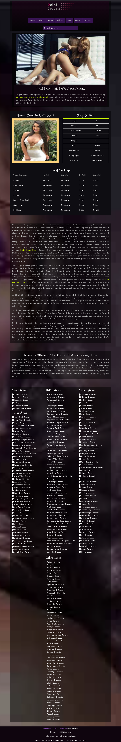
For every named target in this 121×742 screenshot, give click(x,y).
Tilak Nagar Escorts (56, 437)
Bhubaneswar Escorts (89, 431)
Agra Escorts (86, 530)
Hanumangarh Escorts (90, 448)
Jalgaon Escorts (87, 473)
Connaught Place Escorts (24, 448)
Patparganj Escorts (55, 400)
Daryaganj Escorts (21, 468)
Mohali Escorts (53, 607)
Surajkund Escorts (55, 501)
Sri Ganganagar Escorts (91, 445)
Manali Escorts (87, 524)
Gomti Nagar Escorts (89, 513)
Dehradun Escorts (88, 546)
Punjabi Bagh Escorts (23, 544)
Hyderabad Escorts (55, 585)
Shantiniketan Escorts (56, 510)
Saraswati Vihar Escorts (57, 485)
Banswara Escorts (88, 496)
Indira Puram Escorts (22, 457)
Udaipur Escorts (87, 397)
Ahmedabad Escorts (56, 593)
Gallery (60, 21)
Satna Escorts (86, 409)
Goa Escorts (85, 527)
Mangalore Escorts (55, 663)
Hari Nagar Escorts (55, 454)
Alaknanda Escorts (55, 395)
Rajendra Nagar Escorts (58, 420)
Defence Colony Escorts (57, 456)
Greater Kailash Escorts (24, 426)
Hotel (77, 21)
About (41, 21)
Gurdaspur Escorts (55, 647)
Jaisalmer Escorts (88, 395)
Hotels (74, 741)
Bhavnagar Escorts (88, 507)
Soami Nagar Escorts (56, 518)
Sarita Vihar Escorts (22, 476)
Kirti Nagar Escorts (55, 482)
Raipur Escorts (53, 562)
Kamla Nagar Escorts (56, 417)
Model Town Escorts (22, 552)
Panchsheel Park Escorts (58, 524)
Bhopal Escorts (53, 565)
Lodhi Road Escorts (29, 250)
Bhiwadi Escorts (87, 403)
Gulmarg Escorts (54, 692)
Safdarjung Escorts (22, 496)
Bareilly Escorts (87, 493)
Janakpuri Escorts (21, 434)
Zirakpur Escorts (87, 479)
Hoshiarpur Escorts (55, 618)
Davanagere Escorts (56, 666)
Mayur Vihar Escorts (22, 465)
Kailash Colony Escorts (57, 532)
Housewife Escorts (21, 400)
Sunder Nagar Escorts (57, 549)
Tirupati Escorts (54, 632)
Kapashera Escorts (21, 485)
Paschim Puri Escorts (56, 465)
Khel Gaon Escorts (55, 507)
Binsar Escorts (86, 459)
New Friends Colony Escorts (59, 476)
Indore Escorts (86, 549)
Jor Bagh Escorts (54, 425)
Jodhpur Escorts (54, 677)
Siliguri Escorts (53, 711)
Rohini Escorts (19, 459)
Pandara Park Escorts (56, 428)
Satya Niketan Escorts (23, 505)
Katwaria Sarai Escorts (23, 519)
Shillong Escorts (87, 451)
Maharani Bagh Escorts (57, 434)
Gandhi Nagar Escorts (90, 510)
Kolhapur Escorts (88, 476)
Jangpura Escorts (54, 468)
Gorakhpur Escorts (55, 672)
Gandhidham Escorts (56, 658)
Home (37, 741)
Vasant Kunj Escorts (22, 510)
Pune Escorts (86, 535)
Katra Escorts (53, 708)
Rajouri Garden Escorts (57, 440)
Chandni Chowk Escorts (24, 471)
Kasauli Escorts (54, 714)
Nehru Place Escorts (22, 451)
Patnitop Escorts (54, 579)
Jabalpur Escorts (54, 649)
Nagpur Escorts (87, 425)
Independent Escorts (22, 409)
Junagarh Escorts (54, 655)
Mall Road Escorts (55, 490)
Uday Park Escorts (55, 552)
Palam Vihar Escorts (56, 445)
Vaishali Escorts (54, 403)
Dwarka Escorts (20, 431)
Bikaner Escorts (54, 680)
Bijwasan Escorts (54, 535)
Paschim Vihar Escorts (57, 448)
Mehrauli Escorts (20, 527)
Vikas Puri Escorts (55, 473)
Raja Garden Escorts (56, 538)
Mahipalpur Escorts (22, 429)
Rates (50, 21)
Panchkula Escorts (88, 518)
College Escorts (20, 403)
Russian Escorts (20, 395)
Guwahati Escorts (88, 428)
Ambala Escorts (54, 675)
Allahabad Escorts (55, 610)
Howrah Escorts (54, 689)
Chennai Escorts (54, 576)
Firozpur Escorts (54, 627)
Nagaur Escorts (87, 470)
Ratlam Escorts (87, 411)
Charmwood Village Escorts (59, 504)
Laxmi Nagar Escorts (22, 437)
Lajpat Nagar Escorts (23, 423)
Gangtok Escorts (87, 454)
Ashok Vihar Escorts (56, 411)
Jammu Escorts (87, 487)
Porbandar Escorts (55, 661)
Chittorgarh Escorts (55, 638)
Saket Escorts (19, 524)
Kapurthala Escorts (55, 624)
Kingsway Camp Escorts (57, 487)
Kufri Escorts (52, 582)
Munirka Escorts (20, 516)
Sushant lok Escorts (22, 488)
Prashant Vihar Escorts (23, 547)
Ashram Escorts (54, 546)
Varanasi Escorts (54, 613)
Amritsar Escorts (54, 599)
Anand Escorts (53, 720)
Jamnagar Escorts (88, 440)
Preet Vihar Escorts (22, 445)
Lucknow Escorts (87, 423)
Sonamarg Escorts (55, 700)
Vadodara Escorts (55, 641)
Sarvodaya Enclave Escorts (59, 521)
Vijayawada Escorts (55, 630)
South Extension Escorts (57, 451)
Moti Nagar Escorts (56, 397)
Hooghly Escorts (54, 717)
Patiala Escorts (53, 573)
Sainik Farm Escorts (56, 409)
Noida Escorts (19, 530)
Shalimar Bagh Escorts (57, 470)
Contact (87, 21)
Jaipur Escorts (86, 544)
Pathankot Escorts (88, 482)
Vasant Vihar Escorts (22, 513)
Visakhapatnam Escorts (57, 635)
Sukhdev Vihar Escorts (57, 493)
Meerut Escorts (53, 616)
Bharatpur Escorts (88, 442)
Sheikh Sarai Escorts (56, 499)
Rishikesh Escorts (88, 521)
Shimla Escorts (87, 552)
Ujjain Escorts (53, 683)
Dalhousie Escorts (55, 697)
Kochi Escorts (86, 420)
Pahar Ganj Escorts (22, 420)
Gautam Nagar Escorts (57, 414)
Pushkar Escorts (87, 400)
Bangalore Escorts (55, 587)
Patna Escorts (53, 669)
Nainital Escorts (87, 456)
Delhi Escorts (72, 728)
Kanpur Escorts (87, 504)
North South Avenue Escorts (59, 544)
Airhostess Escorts (21, 397)
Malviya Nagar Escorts (23, 440)
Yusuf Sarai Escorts (55, 496)
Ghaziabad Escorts (21, 535)
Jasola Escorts (19, 482)
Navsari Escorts (20, 521)
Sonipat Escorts (87, 465)
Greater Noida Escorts (23, 541)
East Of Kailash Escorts (24, 443)
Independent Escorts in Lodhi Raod (32, 97)
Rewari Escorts (87, 406)
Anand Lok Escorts (55, 442)
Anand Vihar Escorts (56, 459)
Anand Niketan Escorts (57, 530)
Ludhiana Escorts (54, 602)
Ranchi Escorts (53, 596)
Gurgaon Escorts (20, 533)
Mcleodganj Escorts (89, 462)
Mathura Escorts (87, 532)
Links (69, 21)
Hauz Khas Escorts (21, 493)
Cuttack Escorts (54, 686)
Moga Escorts (53, 621)
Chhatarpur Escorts (55, 406)
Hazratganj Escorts (89, 501)
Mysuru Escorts (87, 499)
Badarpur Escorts (21, 479)
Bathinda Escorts (54, 604)
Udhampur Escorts (55, 706)
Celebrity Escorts (21, 406)
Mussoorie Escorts (88, 490)
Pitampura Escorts (21, 462)
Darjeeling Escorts (55, 694)
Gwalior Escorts (54, 652)
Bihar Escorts (53, 644)
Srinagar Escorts (87, 485)
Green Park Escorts (22, 550)
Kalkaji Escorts (20, 490)
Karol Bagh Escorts (22, 417)
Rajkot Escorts (86, 437)
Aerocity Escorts (54, 479)
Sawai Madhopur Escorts (91, 468)
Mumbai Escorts (87, 541)
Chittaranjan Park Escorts (25, 454)
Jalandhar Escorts (88, 538)
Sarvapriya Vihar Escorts (58, 515)
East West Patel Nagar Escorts (61, 541)
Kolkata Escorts (54, 571)
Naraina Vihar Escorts (57, 513)
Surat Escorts (86, 414)
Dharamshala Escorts (90, 515)
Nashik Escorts (53, 568)
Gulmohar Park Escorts (57, 527)
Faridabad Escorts (21, 538)
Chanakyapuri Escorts (57, 431)
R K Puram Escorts (21, 502)
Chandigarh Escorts (56, 590)
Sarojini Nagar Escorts (23, 499)
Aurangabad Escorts (89, 434)
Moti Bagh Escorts (21, 507)
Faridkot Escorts (54, 703)
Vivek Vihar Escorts (55, 462)
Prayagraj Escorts (88, 417)
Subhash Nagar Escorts (57, 423)
